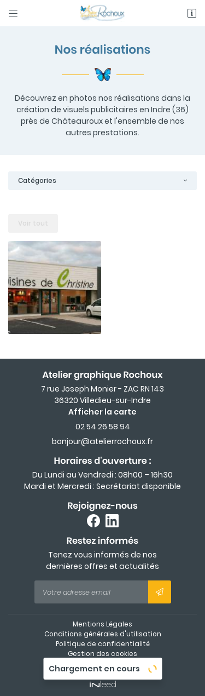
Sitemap (102, 663)
